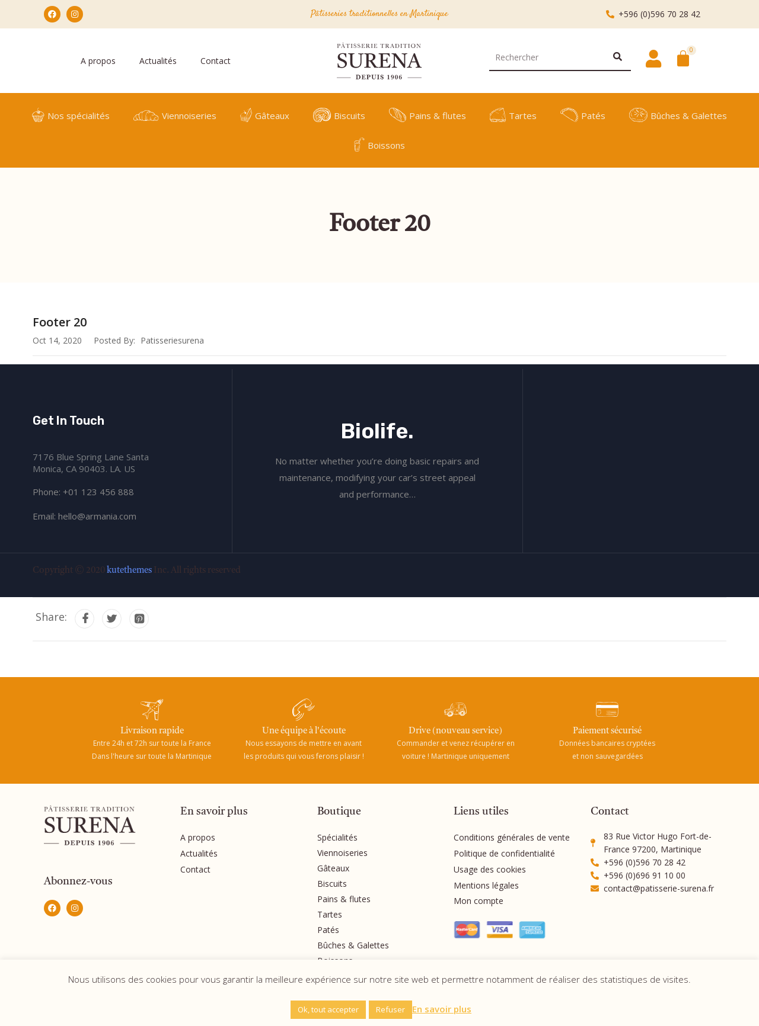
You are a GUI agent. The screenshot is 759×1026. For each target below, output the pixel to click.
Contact (215, 60)
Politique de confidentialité (504, 852)
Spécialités (337, 837)
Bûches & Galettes (678, 115)
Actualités (158, 60)
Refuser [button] (390, 1009)
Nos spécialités (71, 115)
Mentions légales (486, 883)
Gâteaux (264, 115)
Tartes (513, 115)
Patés (582, 115)
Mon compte (478, 899)
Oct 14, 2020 (57, 340)
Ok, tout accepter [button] (328, 1009)
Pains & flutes (427, 115)
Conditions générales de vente (512, 837)
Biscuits (339, 115)
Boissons (380, 144)
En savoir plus (441, 1009)
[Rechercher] (617, 57)
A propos (98, 60)
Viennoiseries (174, 115)
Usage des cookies (490, 868)
